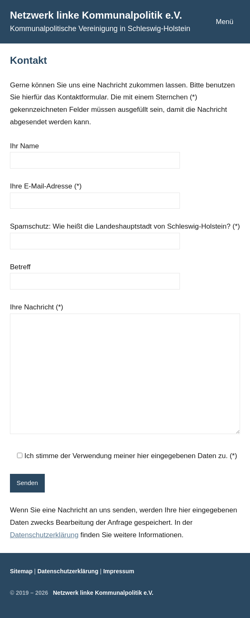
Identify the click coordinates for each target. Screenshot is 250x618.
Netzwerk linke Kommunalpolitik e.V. (96, 15)
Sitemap (21, 571)
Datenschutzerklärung (44, 535)
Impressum (118, 571)
